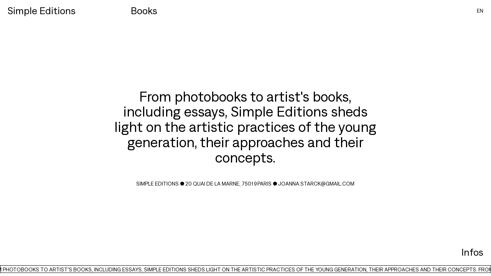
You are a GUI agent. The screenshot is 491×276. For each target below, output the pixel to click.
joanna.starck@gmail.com (316, 184)
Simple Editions (42, 10)
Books (144, 10)
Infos (472, 252)
